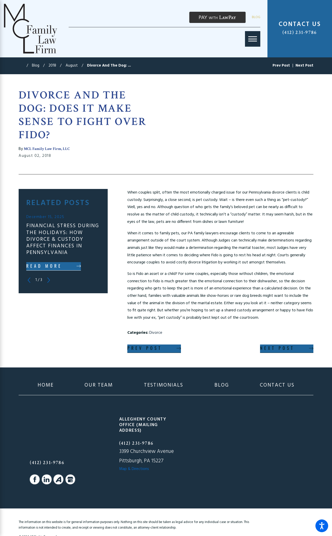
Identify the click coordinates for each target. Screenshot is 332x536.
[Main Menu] (253, 39)
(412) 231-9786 (299, 32)
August (72, 65)
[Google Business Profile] (70, 479)
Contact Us (277, 385)
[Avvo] (58, 479)
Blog (256, 17)
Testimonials (163, 385)
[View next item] (48, 280)
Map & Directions (134, 469)
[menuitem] (46, 385)
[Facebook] (35, 479)
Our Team (98, 385)
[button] (321, 525)
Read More (44, 266)
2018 (52, 65)
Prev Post (144, 348)
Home (46, 385)
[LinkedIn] (47, 479)
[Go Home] (22, 66)
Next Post (277, 348)
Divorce (155, 333)
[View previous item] (29, 280)
